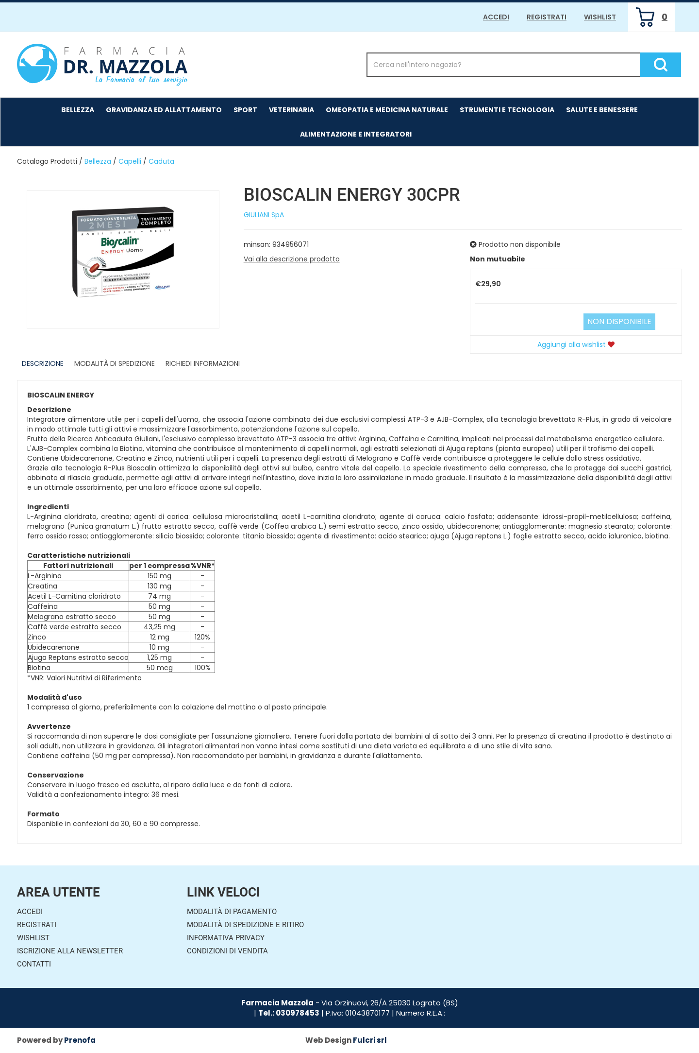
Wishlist (600, 17)
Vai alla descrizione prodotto (292, 259)
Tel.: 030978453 (288, 1013)
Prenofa (80, 1040)
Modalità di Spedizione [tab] (114, 363)
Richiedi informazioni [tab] (203, 363)
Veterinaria (291, 110)
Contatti (34, 964)
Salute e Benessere (602, 110)
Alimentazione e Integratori (356, 134)
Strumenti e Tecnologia (507, 110)
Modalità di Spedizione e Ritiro (245, 924)
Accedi (496, 17)
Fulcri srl (370, 1040)
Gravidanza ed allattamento (164, 110)
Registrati (546, 17)
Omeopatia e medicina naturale (387, 110)
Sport (245, 110)
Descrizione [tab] (43, 363)
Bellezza (77, 110)
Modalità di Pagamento (232, 911)
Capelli (129, 161)
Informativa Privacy (226, 937)
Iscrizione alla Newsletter (70, 951)
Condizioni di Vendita (227, 951)
